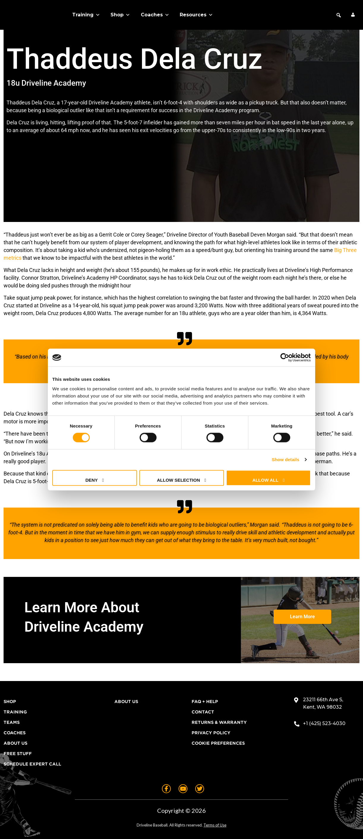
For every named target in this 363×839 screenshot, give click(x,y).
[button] (338, 15)
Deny (91, 479)
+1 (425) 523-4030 (324, 723)
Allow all (265, 479)
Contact (203, 712)
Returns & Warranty (219, 722)
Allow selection (178, 479)
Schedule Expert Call (32, 764)
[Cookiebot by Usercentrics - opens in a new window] (285, 357)
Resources (196, 14)
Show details (285, 459)
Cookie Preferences (218, 743)
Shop (120, 14)
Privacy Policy (211, 732)
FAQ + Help (205, 701)
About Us (15, 743)
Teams (12, 722)
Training (86, 14)
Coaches (155, 14)
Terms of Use (214, 825)
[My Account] (353, 14)
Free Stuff (18, 753)
